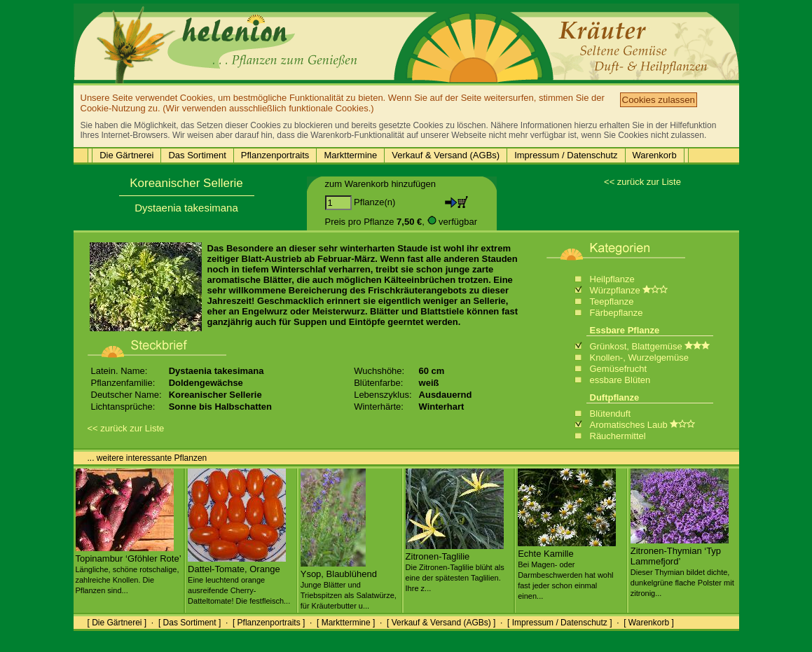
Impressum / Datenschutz (565, 155)
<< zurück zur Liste (642, 181)
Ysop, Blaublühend (349, 584)
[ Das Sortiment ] (189, 622)
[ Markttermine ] (346, 622)
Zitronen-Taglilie (455, 566)
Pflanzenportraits (275, 155)
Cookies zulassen (658, 100)
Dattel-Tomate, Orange (239, 579)
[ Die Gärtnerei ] (117, 622)
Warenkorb (655, 155)
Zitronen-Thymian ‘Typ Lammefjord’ (682, 566)
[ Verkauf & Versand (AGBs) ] (441, 622)
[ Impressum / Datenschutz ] (559, 622)
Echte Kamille (567, 569)
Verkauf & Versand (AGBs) (446, 155)
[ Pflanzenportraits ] (269, 622)
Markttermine (350, 155)
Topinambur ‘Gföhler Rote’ (128, 569)
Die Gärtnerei (126, 155)
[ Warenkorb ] (649, 622)
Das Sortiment (197, 155)
